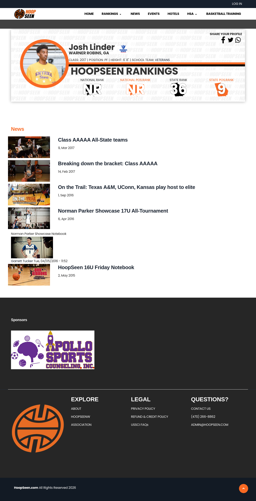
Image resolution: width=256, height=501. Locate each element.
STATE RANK (178, 80)
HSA (192, 13)
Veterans (162, 60)
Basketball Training (223, 13)
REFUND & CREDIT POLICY (149, 416)
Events (153, 13)
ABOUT (76, 408)
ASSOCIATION (81, 424)
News (135, 13)
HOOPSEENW (80, 416)
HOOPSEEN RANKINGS (124, 71)
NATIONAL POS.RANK (135, 80)
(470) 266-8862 (203, 416)
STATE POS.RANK (221, 80)
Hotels (173, 13)
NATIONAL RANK (92, 80)
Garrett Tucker (22, 261)
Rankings (112, 13)
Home (89, 13)
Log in (237, 3)
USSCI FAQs (139, 424)
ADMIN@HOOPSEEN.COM (209, 424)
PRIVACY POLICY (143, 408)
